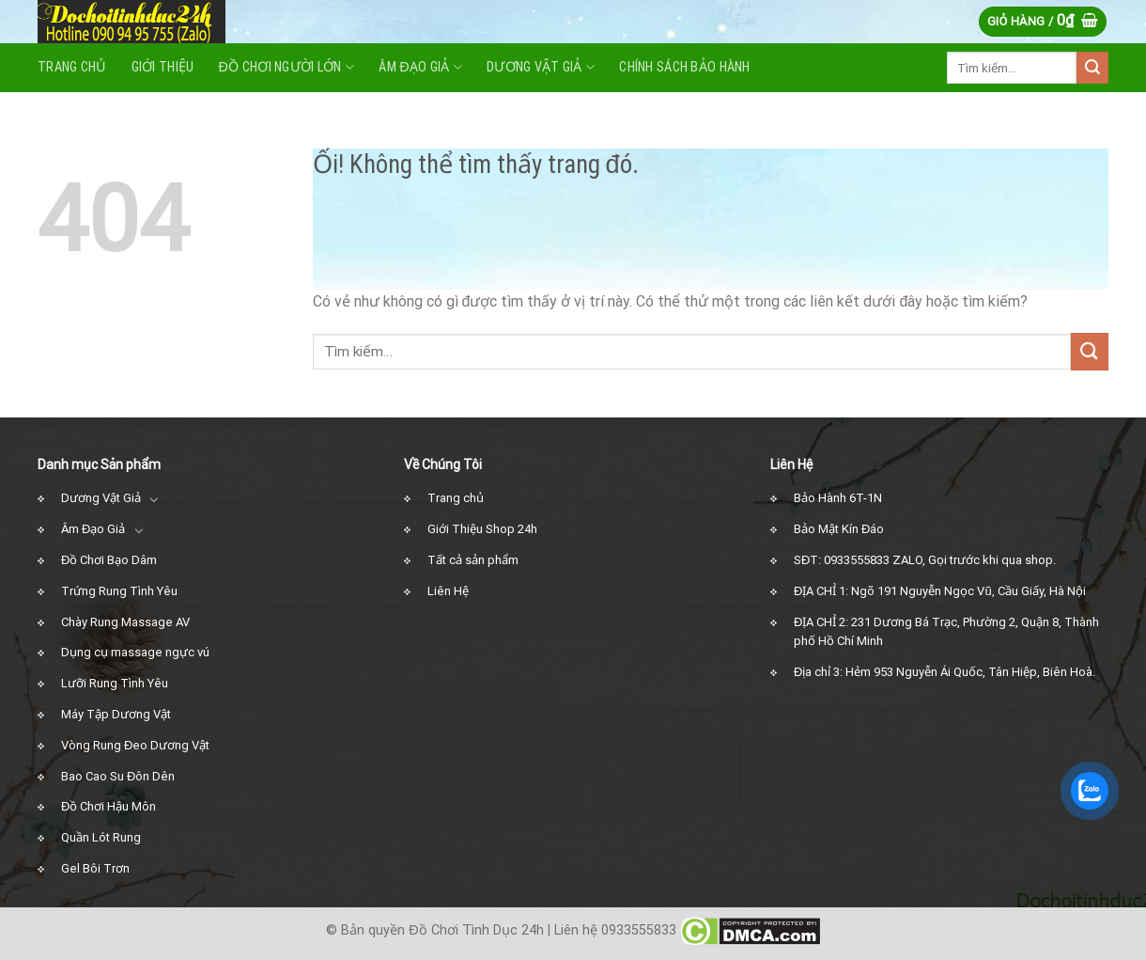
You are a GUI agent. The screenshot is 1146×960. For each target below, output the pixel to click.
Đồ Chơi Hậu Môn (108, 806)
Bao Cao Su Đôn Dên (118, 776)
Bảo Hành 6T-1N (838, 498)
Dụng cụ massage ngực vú (135, 652)
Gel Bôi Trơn (95, 868)
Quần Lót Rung (101, 837)
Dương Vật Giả (101, 498)
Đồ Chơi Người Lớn (286, 67)
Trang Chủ (72, 67)
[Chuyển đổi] (154, 499)
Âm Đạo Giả (420, 67)
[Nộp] (1092, 68)
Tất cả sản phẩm (473, 560)
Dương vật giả (541, 67)
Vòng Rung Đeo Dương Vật (135, 745)
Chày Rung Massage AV (125, 622)
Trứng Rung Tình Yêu (119, 591)
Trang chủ (455, 498)
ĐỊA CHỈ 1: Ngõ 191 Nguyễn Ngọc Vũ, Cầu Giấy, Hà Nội (940, 591)
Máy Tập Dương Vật (116, 714)
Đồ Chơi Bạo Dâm (109, 560)
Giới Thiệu (163, 67)
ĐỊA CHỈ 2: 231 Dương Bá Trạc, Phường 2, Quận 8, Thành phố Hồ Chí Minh (946, 632)
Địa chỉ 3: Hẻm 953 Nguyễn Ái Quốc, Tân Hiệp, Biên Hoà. (944, 672)
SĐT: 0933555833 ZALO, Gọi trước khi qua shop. (925, 560)
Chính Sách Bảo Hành (684, 67)
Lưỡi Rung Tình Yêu (114, 683)
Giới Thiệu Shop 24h (482, 529)
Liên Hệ (448, 591)
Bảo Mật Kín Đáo (839, 529)
